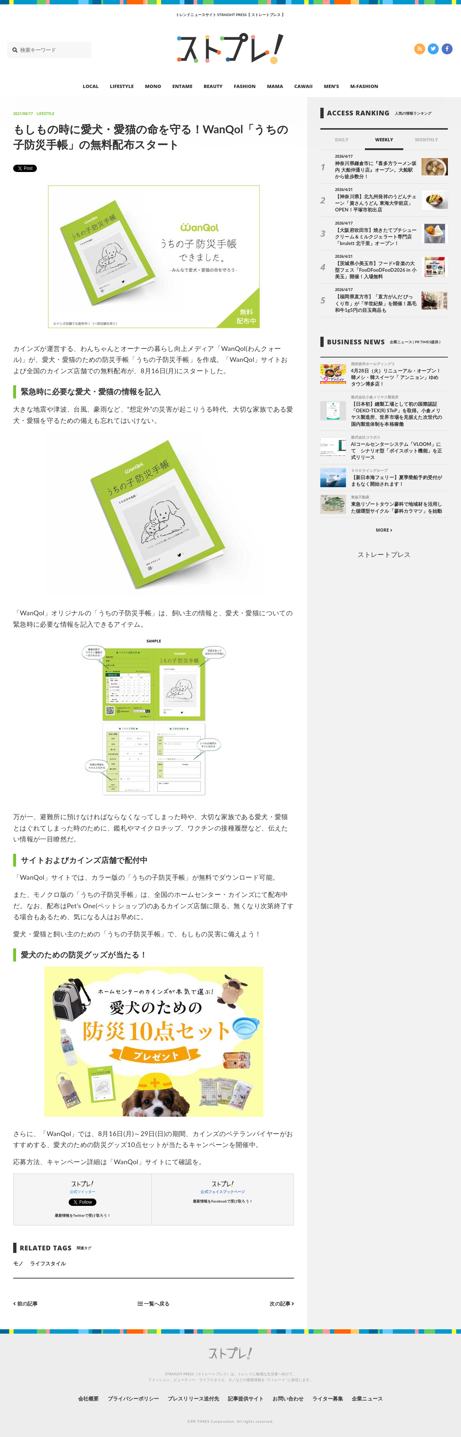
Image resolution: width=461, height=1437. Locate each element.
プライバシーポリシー (133, 1398)
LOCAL (91, 86)
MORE (384, 530)
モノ (18, 1263)
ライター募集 (328, 1398)
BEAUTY (213, 86)
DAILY (341, 140)
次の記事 (282, 1303)
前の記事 (25, 1303)
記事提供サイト (246, 1398)
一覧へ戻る (154, 1303)
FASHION (245, 86)
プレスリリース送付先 (193, 1398)
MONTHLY (426, 140)
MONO (153, 86)
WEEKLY (384, 140)
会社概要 (88, 1398)
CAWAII (303, 86)
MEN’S (331, 86)
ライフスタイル (48, 1263)
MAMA (275, 86)
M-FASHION (364, 86)
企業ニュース (368, 1398)
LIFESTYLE (122, 86)
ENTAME (182, 86)
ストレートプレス (384, 554)
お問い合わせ (288, 1398)
